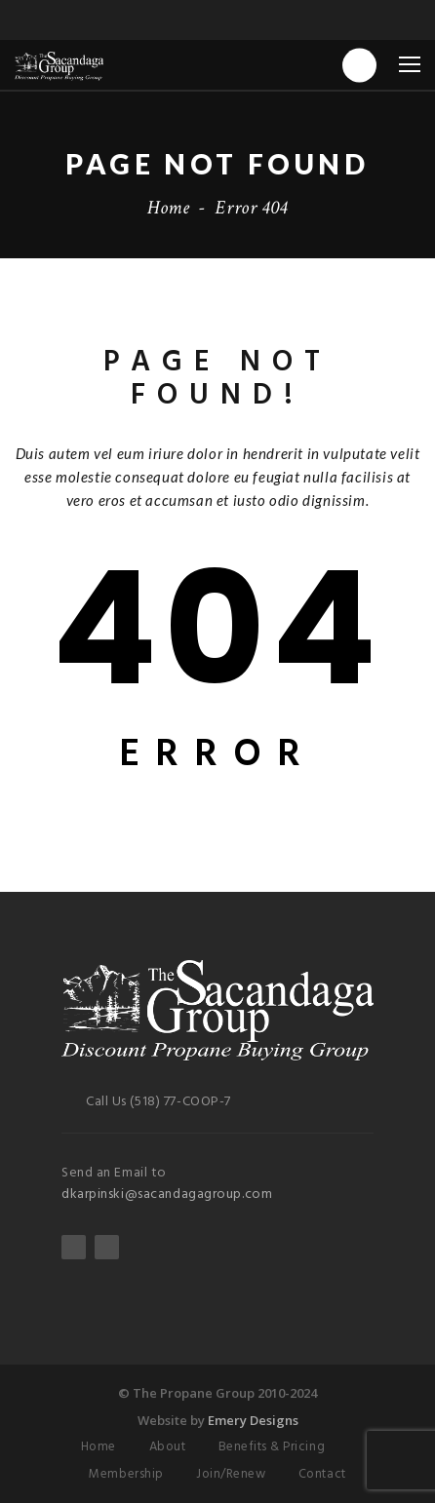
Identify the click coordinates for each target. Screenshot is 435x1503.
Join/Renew (230, 1474)
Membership (126, 1474)
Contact (322, 1474)
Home (168, 207)
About (167, 1447)
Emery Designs (253, 1420)
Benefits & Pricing (271, 1447)
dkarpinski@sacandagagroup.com (166, 1194)
